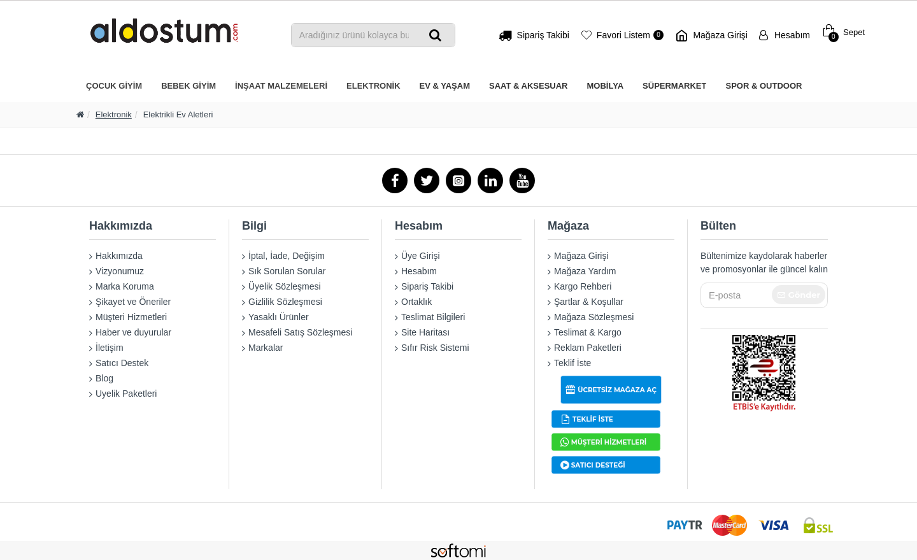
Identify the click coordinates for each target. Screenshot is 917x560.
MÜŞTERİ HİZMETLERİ (609, 442)
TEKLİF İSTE (592, 419)
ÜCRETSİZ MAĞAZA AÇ (617, 389)
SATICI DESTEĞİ (598, 465)
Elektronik (114, 114)
